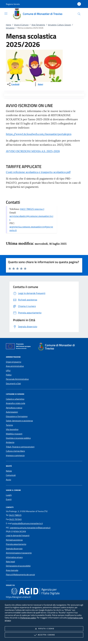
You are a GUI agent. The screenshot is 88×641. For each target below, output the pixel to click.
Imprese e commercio (15, 455)
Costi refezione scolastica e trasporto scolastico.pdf (38, 172)
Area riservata (12, 570)
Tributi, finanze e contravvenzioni (20, 446)
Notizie (9, 471)
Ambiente (10, 442)
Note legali (10, 561)
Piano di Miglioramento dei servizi (20, 574)
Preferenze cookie (28, 617)
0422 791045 (15, 519)
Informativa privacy (14, 557)
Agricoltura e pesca (14, 407)
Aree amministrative (15, 366)
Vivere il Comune (21, 24)
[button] (13, 4)
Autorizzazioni (12, 412)
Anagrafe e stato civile (15, 403)
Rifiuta (44, 628)
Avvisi (8, 479)
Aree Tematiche (38, 24)
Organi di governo (13, 361)
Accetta (44, 635)
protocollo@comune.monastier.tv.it (27, 523)
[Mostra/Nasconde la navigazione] (6, 13)
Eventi (9, 499)
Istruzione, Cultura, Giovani (59, 24)
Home (8, 24)
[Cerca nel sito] (79, 14)
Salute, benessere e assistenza (19, 420)
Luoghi (9, 495)
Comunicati (11, 475)
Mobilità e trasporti (14, 433)
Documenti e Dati (13, 383)
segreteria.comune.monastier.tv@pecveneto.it (30, 527)
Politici (9, 374)
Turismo (9, 425)
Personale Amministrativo (17, 379)
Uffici (8, 370)
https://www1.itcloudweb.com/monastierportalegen (38, 134)
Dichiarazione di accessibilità (18, 565)
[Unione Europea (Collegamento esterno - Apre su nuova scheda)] (19, 347)
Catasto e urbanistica (15, 399)
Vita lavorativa (12, 429)
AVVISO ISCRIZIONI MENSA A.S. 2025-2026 (33, 151)
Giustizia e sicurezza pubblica (18, 438)
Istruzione (10, 27)
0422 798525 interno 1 (32, 209)
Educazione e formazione (17, 416)
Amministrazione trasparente (19, 552)
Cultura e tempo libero (15, 451)
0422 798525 (15, 515)
